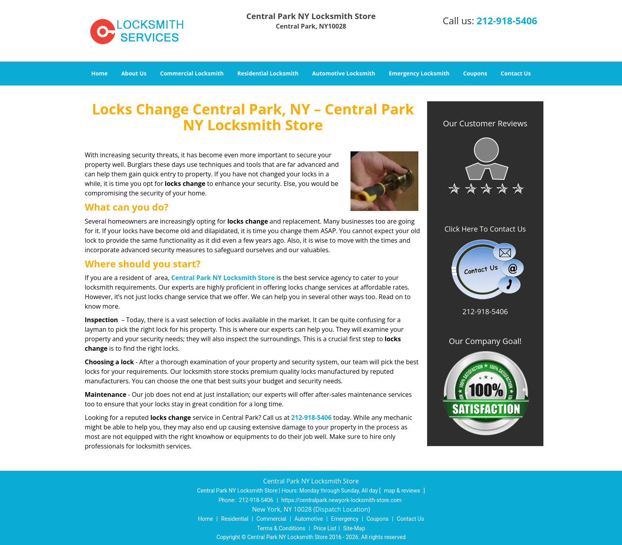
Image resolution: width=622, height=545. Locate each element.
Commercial (271, 519)
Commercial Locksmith (191, 73)
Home (99, 73)
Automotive (309, 519)
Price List (325, 528)
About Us (133, 73)
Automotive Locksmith (343, 73)
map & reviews (403, 490)
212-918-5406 (507, 20)
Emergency (344, 519)
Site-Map (354, 528)
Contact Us (516, 73)
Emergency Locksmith (419, 73)
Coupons (475, 73)
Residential (234, 519)
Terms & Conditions (281, 528)
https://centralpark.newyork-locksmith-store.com (341, 500)
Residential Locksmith (268, 73)
